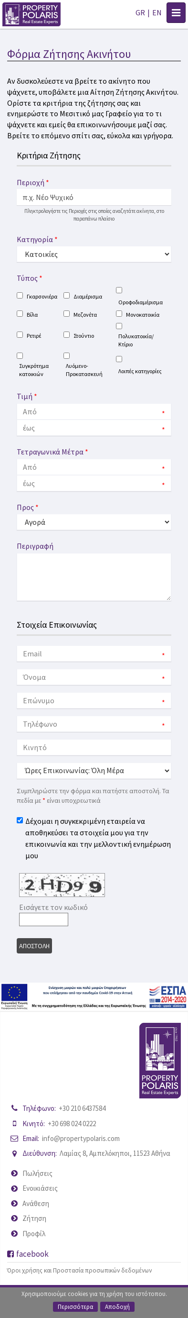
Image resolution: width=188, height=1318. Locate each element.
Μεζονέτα (85, 314)
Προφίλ (33, 1233)
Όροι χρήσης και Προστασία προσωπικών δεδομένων (79, 1270)
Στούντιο (83, 335)
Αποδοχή (117, 1307)
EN (157, 12)
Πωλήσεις (37, 1173)
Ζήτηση (34, 1218)
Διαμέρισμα (87, 296)
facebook (28, 1254)
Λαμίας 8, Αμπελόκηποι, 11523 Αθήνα (115, 1153)
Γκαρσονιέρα (42, 296)
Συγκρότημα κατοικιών (34, 369)
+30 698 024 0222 (72, 1123)
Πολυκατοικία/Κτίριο (136, 340)
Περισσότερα (75, 1307)
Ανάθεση (35, 1203)
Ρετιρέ (34, 335)
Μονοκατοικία (142, 314)
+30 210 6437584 (82, 1108)
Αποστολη (34, 945)
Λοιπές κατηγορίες (140, 371)
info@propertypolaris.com (81, 1138)
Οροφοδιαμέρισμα (140, 302)
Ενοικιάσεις (40, 1188)
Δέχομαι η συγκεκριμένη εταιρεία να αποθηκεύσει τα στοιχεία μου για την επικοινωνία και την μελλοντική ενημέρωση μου (98, 838)
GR (140, 12)
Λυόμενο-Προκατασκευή (84, 369)
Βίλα (32, 314)
